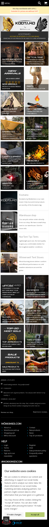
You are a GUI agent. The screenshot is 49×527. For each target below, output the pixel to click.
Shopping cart (9, 433)
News (31, 433)
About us (7, 427)
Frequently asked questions (36, 454)
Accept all (35, 514)
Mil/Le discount (10, 435)
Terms (6, 448)
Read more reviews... (40, 412)
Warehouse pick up (11, 430)
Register (32, 445)
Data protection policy (37, 451)
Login (6, 445)
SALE (31, 448)
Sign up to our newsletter (9, 454)
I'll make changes (14, 514)
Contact (32, 427)
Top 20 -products (35, 435)
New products (34, 430)
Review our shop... (7, 412)
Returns (7, 451)
